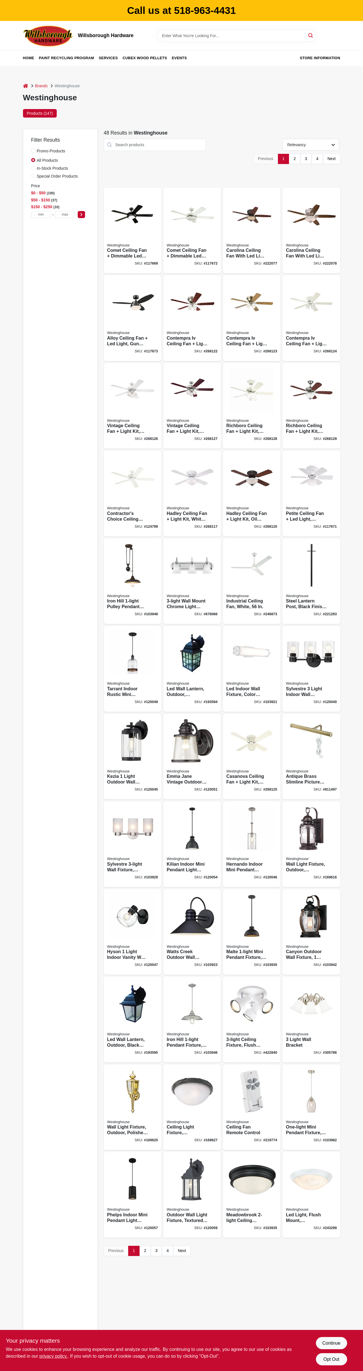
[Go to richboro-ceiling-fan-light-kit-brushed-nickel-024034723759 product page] (311, 406)
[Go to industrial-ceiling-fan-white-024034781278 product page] (251, 581)
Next (332, 158)
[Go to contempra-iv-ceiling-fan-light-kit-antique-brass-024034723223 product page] (251, 318)
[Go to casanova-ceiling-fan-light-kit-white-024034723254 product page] (251, 757)
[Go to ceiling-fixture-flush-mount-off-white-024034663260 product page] (251, 1020)
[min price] (41, 214)
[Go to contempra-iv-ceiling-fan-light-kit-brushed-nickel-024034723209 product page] (192, 318)
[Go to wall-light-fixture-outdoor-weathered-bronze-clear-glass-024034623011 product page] (311, 844)
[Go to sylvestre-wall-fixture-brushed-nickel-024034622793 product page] (132, 844)
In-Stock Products (52, 168)
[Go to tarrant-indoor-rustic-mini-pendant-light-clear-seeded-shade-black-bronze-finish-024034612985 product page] (132, 669)
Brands (41, 86)
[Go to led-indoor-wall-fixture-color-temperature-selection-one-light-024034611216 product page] (251, 669)
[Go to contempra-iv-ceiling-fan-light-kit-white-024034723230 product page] (311, 318)
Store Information (320, 58)
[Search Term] (236, 35)
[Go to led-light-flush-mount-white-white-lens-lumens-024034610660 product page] (311, 1195)
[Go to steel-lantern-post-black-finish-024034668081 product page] (311, 581)
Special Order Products (57, 176)
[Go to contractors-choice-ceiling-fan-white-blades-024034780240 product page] (132, 494)
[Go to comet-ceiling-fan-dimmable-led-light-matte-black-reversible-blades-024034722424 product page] (132, 231)
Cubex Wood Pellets (145, 58)
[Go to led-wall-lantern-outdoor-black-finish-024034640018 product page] (132, 1020)
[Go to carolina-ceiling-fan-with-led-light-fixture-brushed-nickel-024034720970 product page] (311, 231)
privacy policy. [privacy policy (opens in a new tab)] (53, 1356)
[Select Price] (81, 214)
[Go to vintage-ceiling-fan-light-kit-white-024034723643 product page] (132, 406)
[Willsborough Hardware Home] (48, 35)
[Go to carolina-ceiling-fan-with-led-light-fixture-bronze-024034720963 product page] (251, 231)
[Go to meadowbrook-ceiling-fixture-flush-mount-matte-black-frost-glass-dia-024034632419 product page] (251, 1195)
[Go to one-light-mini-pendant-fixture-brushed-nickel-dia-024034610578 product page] (311, 1107)
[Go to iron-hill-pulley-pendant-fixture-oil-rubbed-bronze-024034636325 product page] (132, 581)
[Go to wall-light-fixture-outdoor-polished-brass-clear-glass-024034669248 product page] (132, 1107)
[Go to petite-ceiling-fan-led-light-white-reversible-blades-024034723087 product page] (311, 494)
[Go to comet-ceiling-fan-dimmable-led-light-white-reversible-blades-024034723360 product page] (192, 231)
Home (28, 58)
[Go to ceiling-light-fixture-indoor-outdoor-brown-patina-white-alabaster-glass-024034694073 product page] (192, 1107)
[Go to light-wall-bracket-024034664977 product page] (311, 1020)
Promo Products (51, 151)
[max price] (65, 214)
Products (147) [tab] (40, 113)
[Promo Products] (33, 151)
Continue (331, 1343)
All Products (47, 160)
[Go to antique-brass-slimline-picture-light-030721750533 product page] (311, 757)
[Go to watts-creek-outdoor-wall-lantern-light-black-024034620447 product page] (192, 932)
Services (108, 58)
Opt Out (331, 1359)
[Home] (25, 86)
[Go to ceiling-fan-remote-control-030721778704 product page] (251, 1107)
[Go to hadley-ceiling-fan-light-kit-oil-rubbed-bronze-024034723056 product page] (251, 494)
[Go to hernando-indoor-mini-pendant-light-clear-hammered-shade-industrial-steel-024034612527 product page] (251, 844)
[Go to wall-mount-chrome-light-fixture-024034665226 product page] (192, 581)
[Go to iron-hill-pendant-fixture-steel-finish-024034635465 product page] (192, 1020)
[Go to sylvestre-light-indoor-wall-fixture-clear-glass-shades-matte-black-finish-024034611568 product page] (311, 669)
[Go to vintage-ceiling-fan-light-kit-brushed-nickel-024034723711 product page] (192, 406)
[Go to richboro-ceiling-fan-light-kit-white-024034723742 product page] (251, 406)
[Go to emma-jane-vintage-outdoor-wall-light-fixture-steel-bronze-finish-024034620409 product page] (192, 757)
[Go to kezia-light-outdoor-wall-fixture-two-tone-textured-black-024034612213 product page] (132, 757)
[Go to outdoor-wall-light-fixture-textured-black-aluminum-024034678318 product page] (192, 1195)
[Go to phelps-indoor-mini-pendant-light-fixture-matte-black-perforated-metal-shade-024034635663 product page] (132, 1195)
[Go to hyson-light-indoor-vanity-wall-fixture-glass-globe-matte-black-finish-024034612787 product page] (132, 932)
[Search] (311, 35)
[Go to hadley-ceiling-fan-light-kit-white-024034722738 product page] (192, 494)
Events (179, 58)
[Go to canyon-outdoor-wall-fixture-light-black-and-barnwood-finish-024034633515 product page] (311, 932)
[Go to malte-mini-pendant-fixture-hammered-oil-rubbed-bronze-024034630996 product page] (251, 932)
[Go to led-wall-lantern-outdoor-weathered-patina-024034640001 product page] (192, 669)
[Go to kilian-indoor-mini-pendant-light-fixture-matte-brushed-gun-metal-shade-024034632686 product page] (192, 844)
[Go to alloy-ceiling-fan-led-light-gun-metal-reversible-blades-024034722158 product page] (132, 318)
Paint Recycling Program (66, 58)
